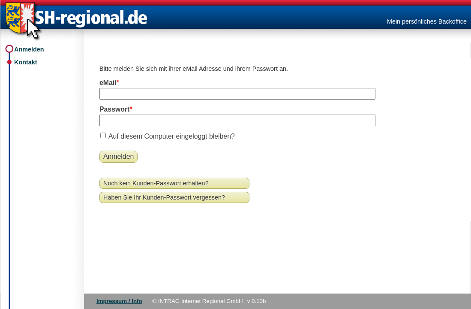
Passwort (114, 109)
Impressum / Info (119, 301)
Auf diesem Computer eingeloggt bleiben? (171, 136)
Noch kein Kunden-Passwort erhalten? (156, 183)
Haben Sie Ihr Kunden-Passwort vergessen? (164, 197)
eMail (108, 82)
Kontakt (25, 62)
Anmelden (29, 49)
